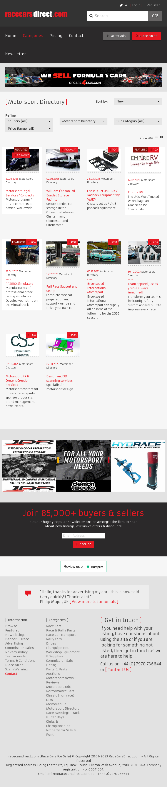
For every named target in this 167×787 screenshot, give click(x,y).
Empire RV (135, 192)
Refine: (10, 115)
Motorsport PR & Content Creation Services (18, 381)
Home (10, 35)
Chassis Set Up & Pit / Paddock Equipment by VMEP (103, 195)
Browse (11, 626)
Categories (33, 35)
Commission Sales (19, 648)
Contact (76, 35)
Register (153, 5)
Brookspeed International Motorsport (97, 288)
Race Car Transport (61, 635)
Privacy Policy (16, 652)
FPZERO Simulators (19, 284)
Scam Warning (16, 669)
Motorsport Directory (62, 708)
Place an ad (146, 36)
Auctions (53, 674)
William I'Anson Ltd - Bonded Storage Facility (61, 195)
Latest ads (116, 36)
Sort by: (101, 102)
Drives (51, 643)
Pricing (56, 35)
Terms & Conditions (20, 661)
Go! (155, 16)
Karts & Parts (56, 669)
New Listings (15, 635)
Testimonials (15, 656)
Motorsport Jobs (59, 687)
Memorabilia (56, 704)
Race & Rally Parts (60, 630)
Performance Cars (60, 691)
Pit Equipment (57, 648)
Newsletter (15, 54)
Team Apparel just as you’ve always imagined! (143, 288)
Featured (12, 630)
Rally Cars (54, 639)
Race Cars (54, 626)
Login (136, 5)
